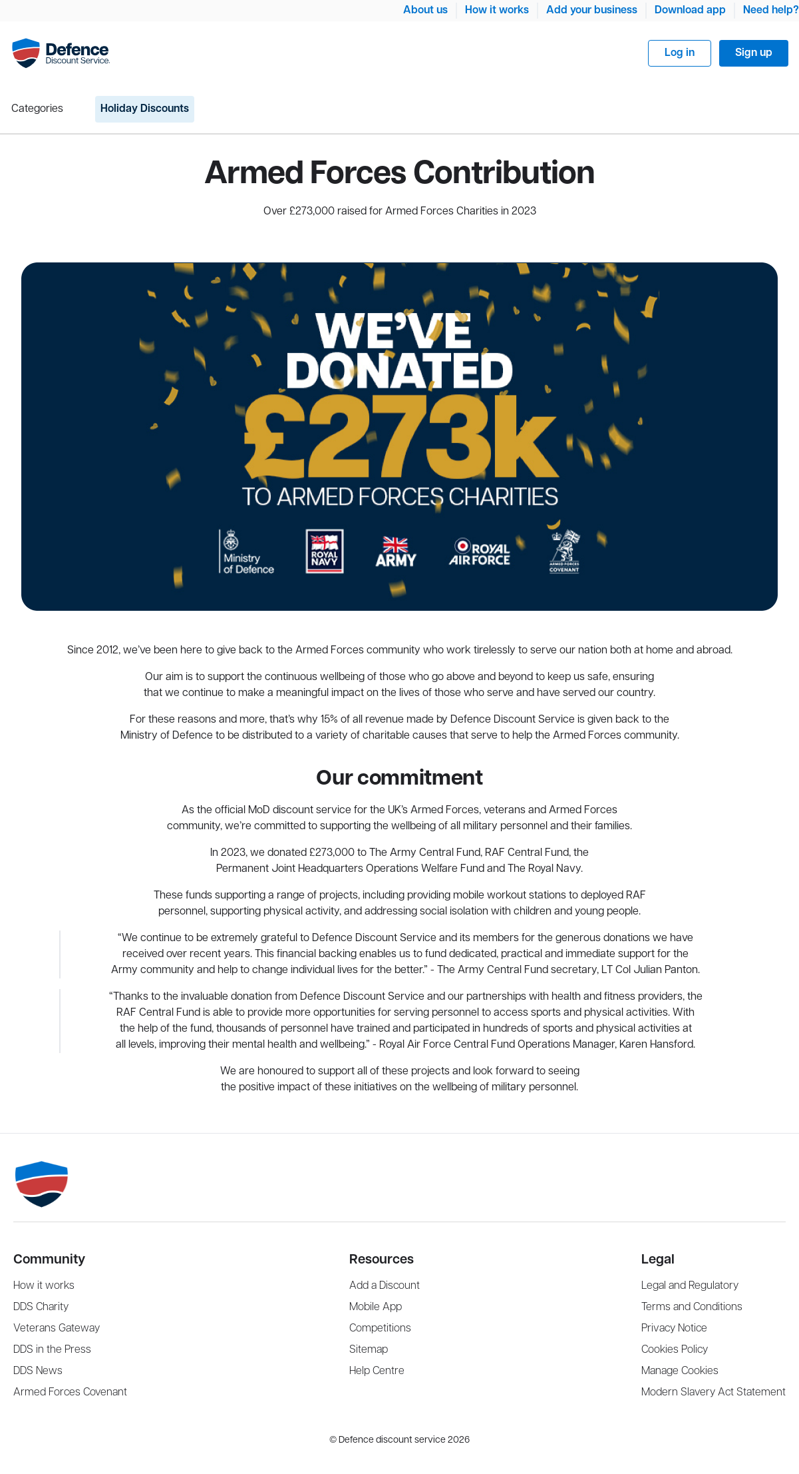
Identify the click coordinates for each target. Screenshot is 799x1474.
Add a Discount (384, 1285)
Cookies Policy (674, 1349)
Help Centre (376, 1371)
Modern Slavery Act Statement (713, 1392)
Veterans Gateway (56, 1328)
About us (425, 10)
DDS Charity (41, 1307)
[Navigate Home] (60, 53)
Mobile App (375, 1307)
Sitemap (368, 1349)
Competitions (380, 1328)
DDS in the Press (52, 1349)
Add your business (591, 10)
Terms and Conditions (691, 1307)
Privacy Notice (674, 1328)
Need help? (771, 10)
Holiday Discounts (144, 109)
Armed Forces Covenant (70, 1392)
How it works (497, 10)
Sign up (753, 53)
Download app (690, 10)
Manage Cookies (680, 1371)
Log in (680, 53)
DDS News (38, 1371)
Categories (37, 109)
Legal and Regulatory (689, 1285)
